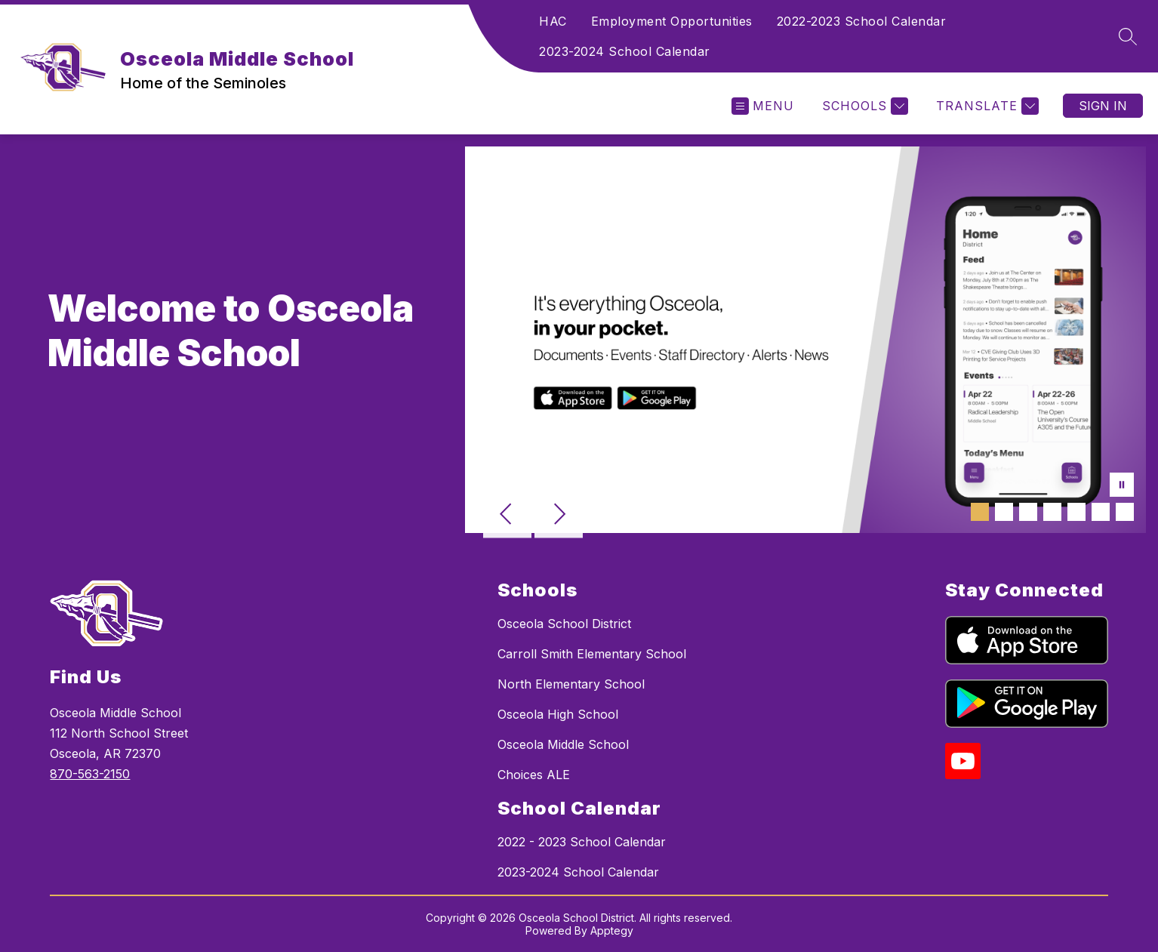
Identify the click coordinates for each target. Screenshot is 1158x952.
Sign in (1103, 105)
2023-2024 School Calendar (624, 51)
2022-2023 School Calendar (862, 21)
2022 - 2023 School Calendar (581, 841)
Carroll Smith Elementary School (591, 653)
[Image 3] (1028, 512)
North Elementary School (571, 684)
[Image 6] (1101, 512)
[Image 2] (1004, 512)
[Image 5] (1076, 512)
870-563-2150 (90, 773)
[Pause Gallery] (1122, 486)
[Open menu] (762, 106)
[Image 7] (1125, 512)
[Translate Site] (985, 106)
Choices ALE (533, 774)
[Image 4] (1052, 512)
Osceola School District (564, 623)
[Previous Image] (507, 515)
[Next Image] (558, 515)
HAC (553, 21)
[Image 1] (980, 512)
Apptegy (611, 930)
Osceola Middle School (563, 744)
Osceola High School (557, 714)
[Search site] (1128, 36)
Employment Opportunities (672, 21)
